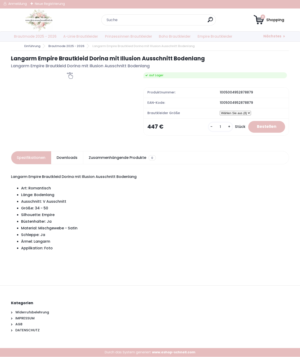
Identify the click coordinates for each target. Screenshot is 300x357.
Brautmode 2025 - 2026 (35, 36)
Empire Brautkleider (215, 36)
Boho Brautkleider (175, 36)
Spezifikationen (31, 158)
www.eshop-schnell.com (173, 352)
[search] (210, 21)
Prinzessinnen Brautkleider (128, 36)
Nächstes (272, 36)
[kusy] (218, 127)
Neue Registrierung (50, 3)
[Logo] (39, 19)
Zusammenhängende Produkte (122, 158)
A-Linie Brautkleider (80, 36)
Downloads (67, 158)
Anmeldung (17, 3)
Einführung (32, 46)
